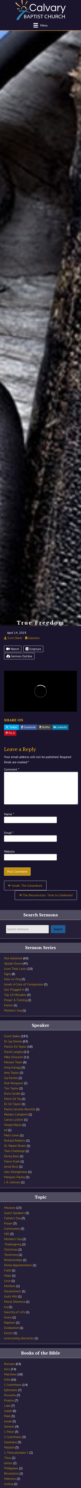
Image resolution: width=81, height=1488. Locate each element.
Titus (7, 1458)
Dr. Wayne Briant (15, 1146)
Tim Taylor (11, 1088)
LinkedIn (60, 727)
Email (9, 833)
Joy (6, 1307)
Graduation (11, 1328)
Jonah (8, 1421)
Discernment (12, 1291)
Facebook (28, 727)
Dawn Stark (12, 1161)
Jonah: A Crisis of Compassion (23, 984)
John (7, 1379)
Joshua (8, 1484)
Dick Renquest (13, 1083)
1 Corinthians (13, 1385)
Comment (11, 769)
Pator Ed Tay (12, 1099)
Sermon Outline (19, 656)
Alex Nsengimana (15, 1172)
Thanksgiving (12, 1244)
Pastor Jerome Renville (19, 1109)
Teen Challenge (14, 1151)
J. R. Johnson (12, 1182)
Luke (7, 1406)
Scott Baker (12, 1036)
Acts (7, 1369)
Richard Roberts (14, 1140)
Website (9, 851)
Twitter (12, 727)
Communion (12, 1228)
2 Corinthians (13, 1437)
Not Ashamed (13, 958)
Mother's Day (13, 1010)
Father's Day (12, 1218)
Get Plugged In (14, 989)
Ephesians (10, 1390)
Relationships (13, 1260)
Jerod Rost (11, 1166)
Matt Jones (11, 1135)
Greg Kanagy (12, 1067)
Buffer (44, 727)
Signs (7, 974)
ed (5, 1130)
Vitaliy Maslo (13, 1125)
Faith (7, 1270)
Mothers (10, 1286)
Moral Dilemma (14, 1302)
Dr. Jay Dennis (13, 1041)
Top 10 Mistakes (15, 995)
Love (7, 1281)
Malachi (9, 1447)
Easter (8, 1005)
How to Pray (12, 979)
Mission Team (13, 1062)
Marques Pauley (14, 1177)
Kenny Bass (11, 1156)
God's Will (10, 1296)
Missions (10, 1208)
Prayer (8, 1223)
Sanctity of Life (14, 1312)
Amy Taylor (11, 1073)
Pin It (10, 733)
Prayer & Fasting (15, 1000)
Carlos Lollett (13, 1120)
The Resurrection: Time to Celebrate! (46, 895)
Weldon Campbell (16, 1114)
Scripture (33, 649)
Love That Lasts (15, 969)
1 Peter (9, 1432)
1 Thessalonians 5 (16, 1452)
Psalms (9, 1400)
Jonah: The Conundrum (25, 885)
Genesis (9, 1426)
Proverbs (10, 1395)
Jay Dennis (11, 1078)
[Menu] (40, 25)
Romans (9, 1364)
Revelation (11, 1473)
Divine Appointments (18, 1265)
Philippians (11, 1468)
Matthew (10, 1374)
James (8, 1463)
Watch (12, 649)
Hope (7, 1275)
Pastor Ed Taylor (15, 1046)
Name (9, 814)
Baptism (9, 1322)
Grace (8, 1317)
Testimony (11, 1255)
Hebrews (10, 1479)
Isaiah (8, 1411)
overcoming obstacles (19, 1338)
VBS (6, 1234)
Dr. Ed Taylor (12, 1104)
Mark (7, 1416)
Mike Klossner (13, 1057)
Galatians (10, 1442)
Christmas (11, 1249)
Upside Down (13, 963)
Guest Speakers (14, 1213)
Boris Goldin (12, 1093)
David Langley (13, 1052)
